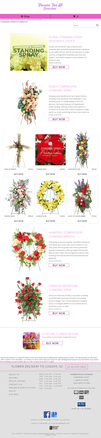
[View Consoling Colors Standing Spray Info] (82, 149)
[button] (81, 404)
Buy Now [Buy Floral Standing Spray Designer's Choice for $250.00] (59, 67)
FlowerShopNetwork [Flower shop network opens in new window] (46, 433)
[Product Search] (84, 25)
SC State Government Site (59, 423)
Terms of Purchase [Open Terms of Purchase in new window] (79, 433)
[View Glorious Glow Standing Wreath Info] (50, 196)
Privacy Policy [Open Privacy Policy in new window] (63, 433)
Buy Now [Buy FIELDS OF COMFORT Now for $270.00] (18, 174)
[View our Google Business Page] (54, 417)
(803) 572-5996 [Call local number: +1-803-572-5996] (84, 383)
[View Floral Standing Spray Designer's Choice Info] (29, 52)
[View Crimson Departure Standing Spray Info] (29, 299)
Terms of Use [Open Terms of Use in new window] (50, 435)
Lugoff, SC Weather (39, 423)
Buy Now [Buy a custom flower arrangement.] (52, 343)
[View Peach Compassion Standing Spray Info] (29, 103)
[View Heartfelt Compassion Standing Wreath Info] (29, 249)
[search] (97, 25)
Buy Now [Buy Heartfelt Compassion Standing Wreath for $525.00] (59, 265)
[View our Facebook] (47, 417)
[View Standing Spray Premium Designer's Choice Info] (50, 149)
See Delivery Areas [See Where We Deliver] (76, 367)
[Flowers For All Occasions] (50, 11)
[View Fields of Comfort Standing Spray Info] (18, 149)
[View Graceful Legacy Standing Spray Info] (18, 196)
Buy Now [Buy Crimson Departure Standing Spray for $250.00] (59, 313)
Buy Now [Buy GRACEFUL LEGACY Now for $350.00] (18, 221)
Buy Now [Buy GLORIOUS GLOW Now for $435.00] (50, 221)
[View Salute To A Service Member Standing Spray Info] (82, 196)
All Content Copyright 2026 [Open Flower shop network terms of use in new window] (24, 433)
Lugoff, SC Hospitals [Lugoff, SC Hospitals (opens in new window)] (61, 420)
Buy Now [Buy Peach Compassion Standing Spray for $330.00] (59, 119)
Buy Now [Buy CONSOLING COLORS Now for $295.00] (82, 174)
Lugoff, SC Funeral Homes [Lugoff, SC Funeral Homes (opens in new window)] (41, 420)
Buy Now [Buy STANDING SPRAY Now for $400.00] (50, 174)
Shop (25, 16)
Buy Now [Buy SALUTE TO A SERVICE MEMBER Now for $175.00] (82, 221)
